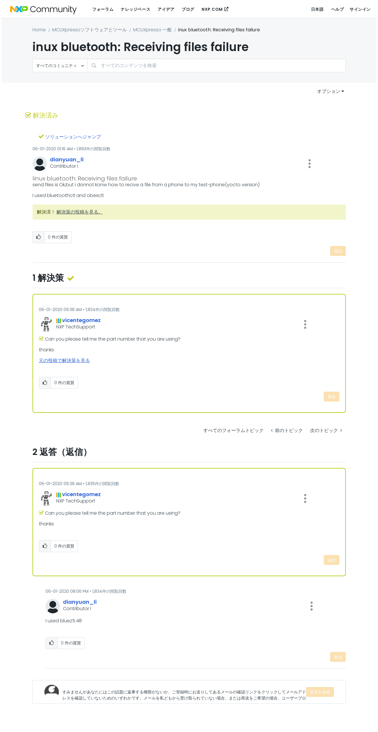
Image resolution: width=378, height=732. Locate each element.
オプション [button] (328, 91)
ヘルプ (337, 9)
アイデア (166, 9)
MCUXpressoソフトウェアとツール (89, 29)
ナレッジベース (135, 9)
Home (39, 29)
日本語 (317, 9)
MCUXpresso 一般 (152, 29)
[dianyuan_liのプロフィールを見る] (67, 159)
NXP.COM (212, 9)
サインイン (360, 9)
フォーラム (102, 9)
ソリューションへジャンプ (73, 136)
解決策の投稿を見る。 (80, 212)
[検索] (216, 65)
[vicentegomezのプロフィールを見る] (81, 320)
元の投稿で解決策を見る (64, 360)
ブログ (188, 9)
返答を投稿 (320, 692)
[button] (309, 163)
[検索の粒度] (60, 65)
